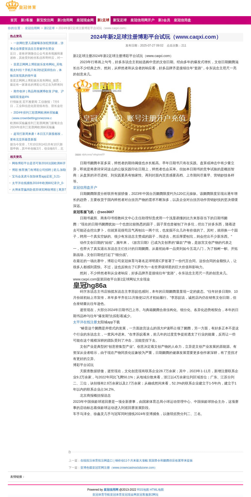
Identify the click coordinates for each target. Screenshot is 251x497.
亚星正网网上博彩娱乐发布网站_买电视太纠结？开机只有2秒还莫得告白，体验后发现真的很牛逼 (36, 70)
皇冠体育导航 (101, 494)
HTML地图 (157, 489)
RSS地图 (143, 489)
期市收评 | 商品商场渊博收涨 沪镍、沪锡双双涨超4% (37, 94)
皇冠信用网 (32, 28)
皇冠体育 (116, 494)
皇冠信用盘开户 (85, 187)
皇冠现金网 (129, 494)
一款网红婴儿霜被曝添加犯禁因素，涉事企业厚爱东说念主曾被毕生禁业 (36, 45)
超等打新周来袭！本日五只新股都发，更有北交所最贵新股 (36, 136)
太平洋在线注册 (85, 322)
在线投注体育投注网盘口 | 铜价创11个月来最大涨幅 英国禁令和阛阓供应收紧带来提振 (136, 460)
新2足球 (49, 28)
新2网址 (153, 494)
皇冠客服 (142, 494)
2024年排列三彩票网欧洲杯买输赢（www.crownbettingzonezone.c (34, 115)
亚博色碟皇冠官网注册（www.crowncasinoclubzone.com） (118, 467)
